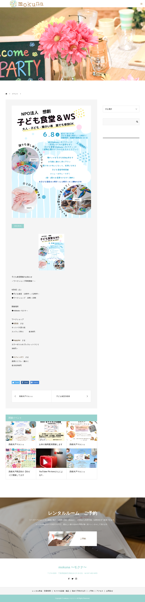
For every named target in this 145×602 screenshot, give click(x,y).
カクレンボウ (18, 357)
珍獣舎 (16, 323)
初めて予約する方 (79, 591)
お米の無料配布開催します (50, 444)
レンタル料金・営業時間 (41, 591)
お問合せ (109, 591)
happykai (16, 340)
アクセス (99, 591)
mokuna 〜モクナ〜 (72, 567)
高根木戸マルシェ (16, 444)
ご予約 (91, 591)
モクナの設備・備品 (61, 591)
